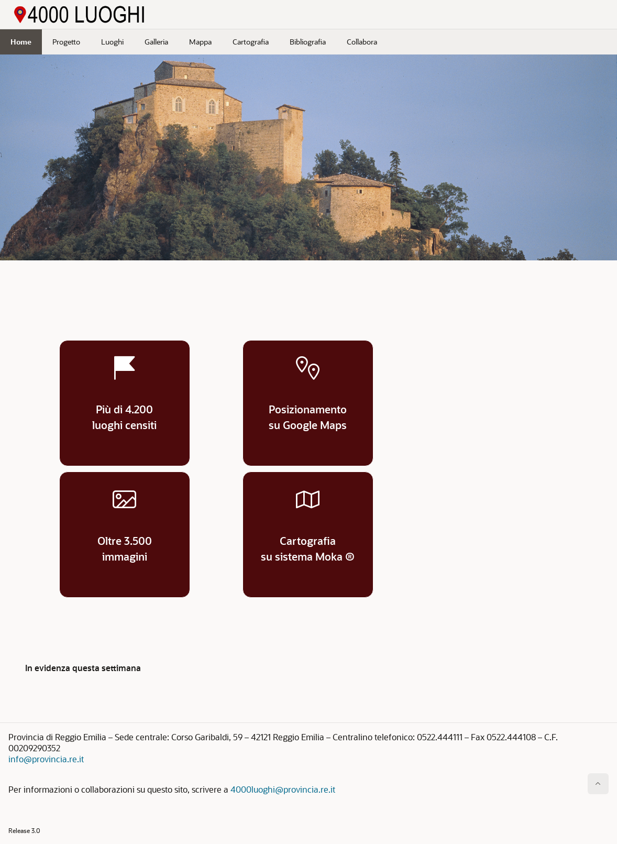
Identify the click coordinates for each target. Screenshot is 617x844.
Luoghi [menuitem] (112, 42)
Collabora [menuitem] (362, 42)
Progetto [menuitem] (66, 42)
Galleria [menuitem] (156, 42)
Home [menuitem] (20, 42)
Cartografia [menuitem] (251, 42)
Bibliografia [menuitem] (308, 42)
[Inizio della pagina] (598, 783)
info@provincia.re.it (46, 758)
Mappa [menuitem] (200, 42)
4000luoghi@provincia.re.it (282, 789)
